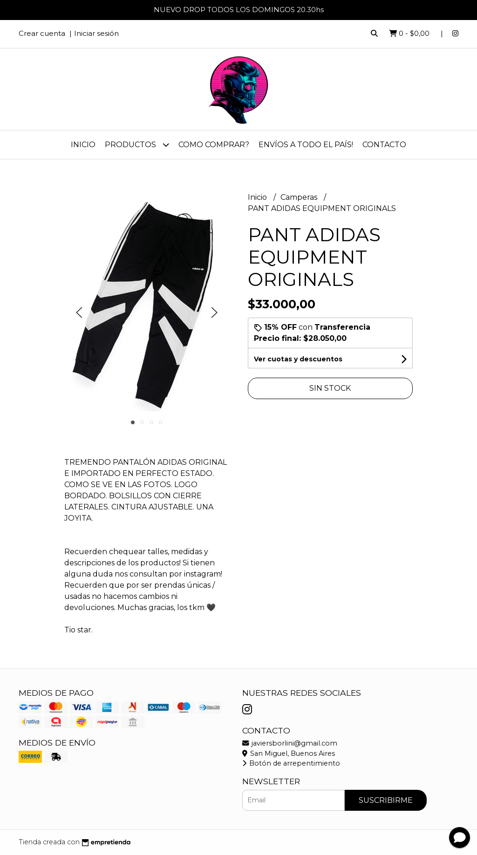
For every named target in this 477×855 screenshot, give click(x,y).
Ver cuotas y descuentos (298, 359)
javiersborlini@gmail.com (289, 743)
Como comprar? (213, 144)
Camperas (299, 197)
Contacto (384, 144)
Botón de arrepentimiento (291, 763)
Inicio (83, 144)
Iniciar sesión (96, 33)
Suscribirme (386, 800)
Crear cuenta (42, 33)
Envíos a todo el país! (306, 144)
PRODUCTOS (137, 144)
